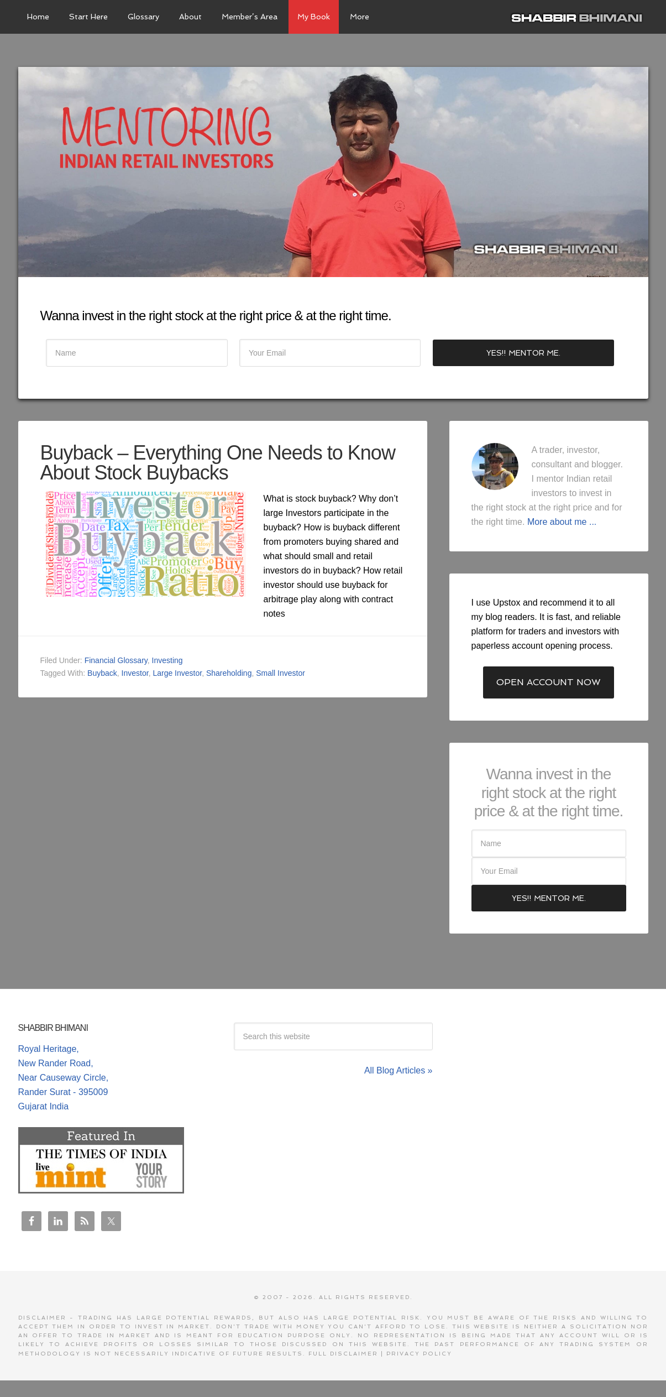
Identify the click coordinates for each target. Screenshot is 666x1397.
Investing (167, 660)
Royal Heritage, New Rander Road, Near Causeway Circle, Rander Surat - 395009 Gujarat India (63, 1077)
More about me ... (561, 522)
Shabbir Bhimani (579, 16)
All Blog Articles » (398, 1070)
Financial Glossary (116, 660)
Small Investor (280, 673)
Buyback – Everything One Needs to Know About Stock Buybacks (217, 462)
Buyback (102, 673)
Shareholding (229, 673)
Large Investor (177, 673)
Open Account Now (548, 682)
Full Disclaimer (343, 1354)
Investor (135, 673)
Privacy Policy (419, 1354)
